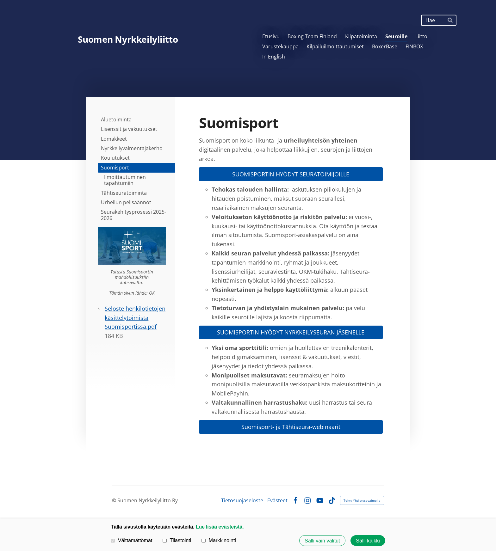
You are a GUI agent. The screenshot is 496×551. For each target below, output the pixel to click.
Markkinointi (219, 540)
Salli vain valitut (322, 540)
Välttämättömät (131, 540)
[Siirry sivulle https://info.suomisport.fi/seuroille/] (132, 246)
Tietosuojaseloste (242, 500)
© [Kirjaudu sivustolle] (114, 500)
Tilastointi (177, 540)
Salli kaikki (368, 540)
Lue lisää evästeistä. (220, 527)
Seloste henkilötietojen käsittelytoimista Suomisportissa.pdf (135, 318)
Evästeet (277, 500)
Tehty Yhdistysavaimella (362, 500)
